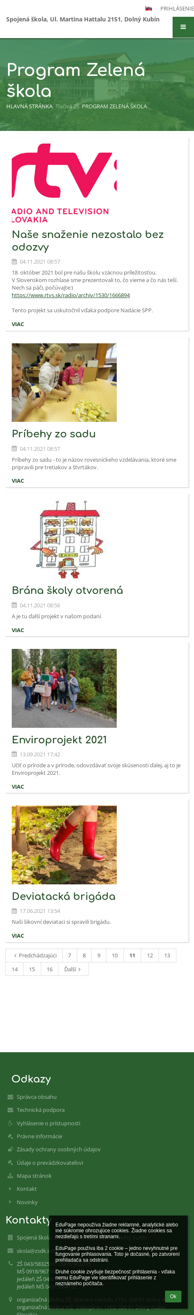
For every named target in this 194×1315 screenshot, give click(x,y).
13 (167, 955)
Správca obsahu (37, 1097)
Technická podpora (41, 1110)
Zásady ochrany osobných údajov (59, 1149)
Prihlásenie (177, 8)
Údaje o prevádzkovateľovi (50, 1162)
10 (115, 955)
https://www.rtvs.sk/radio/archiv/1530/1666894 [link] (71, 295)
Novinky (27, 1202)
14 (15, 969)
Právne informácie (39, 1136)
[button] (183, 27)
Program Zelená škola (114, 106)
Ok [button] (173, 1296)
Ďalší (73, 969)
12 (150, 955)
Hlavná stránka (29, 106)
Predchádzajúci (34, 955)
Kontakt (27, 1188)
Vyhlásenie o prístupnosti (48, 1123)
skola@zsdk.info (37, 1251)
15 (32, 969)
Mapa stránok (34, 1175)
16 (49, 969)
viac (18, 324)
